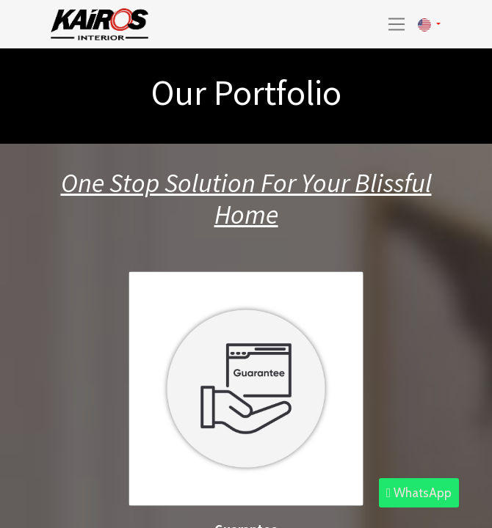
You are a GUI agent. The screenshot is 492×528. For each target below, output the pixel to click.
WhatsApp (419, 492)
